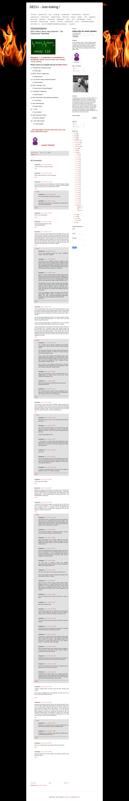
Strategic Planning (69, 21)
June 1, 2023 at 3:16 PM (46, 306)
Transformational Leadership (87, 21)
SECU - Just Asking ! (45, 7)
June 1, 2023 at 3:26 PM (50, 201)
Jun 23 (77, 165)
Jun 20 (77, 171)
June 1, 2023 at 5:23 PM (46, 488)
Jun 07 (77, 194)
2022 (75, 222)
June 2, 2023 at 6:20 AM (46, 702)
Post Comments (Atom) (42, 785)
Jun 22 (77, 167)
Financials (73, 17)
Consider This (86, 14)
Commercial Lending (76, 14)
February (77, 220)
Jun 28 (77, 157)
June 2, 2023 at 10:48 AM (50, 609)
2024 (75, 137)
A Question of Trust (42, 14)
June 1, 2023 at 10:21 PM (50, 467)
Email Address (75, 34)
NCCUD (68, 19)
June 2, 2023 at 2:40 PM (50, 272)
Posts (75, 68)
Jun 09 (77, 192)
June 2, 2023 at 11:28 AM (50, 663)
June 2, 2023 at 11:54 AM (50, 672)
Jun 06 (77, 196)
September (77, 146)
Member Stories (51, 19)
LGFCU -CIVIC (34, 19)
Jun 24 (77, 163)
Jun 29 (77, 155)
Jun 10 (77, 190)
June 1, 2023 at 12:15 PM (50, 194)
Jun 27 (77, 159)
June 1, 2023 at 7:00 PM (50, 439)
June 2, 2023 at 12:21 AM (50, 517)
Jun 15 (77, 180)
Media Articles (42, 19)
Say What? (52, 21)
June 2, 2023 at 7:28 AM (50, 570)
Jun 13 (77, 184)
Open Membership (81, 19)
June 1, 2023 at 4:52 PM (50, 389)
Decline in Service (45, 17)
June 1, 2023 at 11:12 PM (46, 502)
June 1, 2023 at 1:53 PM (46, 221)
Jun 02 (77, 202)
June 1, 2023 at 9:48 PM (50, 456)
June (76, 152)
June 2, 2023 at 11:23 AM (50, 646)
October (77, 144)
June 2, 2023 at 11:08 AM (46, 751)
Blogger (78, 797)
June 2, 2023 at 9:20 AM (50, 580)
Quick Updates (34, 21)
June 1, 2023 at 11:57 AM (46, 182)
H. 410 (85, 17)
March (76, 218)
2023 (75, 139)
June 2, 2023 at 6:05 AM (50, 529)
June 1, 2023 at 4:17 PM (50, 251)
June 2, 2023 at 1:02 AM (46, 686)
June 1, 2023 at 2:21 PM (46, 231)
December (77, 140)
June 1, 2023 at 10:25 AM (46, 164)
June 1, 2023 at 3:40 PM (46, 479)
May (76, 214)
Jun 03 (77, 200)
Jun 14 (77, 182)
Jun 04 (77, 198)
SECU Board (60, 21)
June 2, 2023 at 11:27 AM (50, 655)
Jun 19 (77, 173)
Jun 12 (77, 186)
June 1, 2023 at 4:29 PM (50, 371)
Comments (76, 70)
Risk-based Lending (43, 21)
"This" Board (33, 14)
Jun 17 (77, 177)
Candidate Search (66, 14)
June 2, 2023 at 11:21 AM (50, 634)
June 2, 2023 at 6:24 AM (50, 537)
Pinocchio (89, 19)
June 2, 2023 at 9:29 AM (50, 594)
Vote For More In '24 (35, 24)
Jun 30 (77, 154)
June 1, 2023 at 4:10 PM (50, 342)
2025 (75, 135)
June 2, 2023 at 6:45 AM (50, 560)
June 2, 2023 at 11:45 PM (50, 731)
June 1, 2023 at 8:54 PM (50, 450)
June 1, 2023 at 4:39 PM (50, 381)
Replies (37, 191)
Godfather (79, 17)
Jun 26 (77, 161)
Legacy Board (92, 17)
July (76, 150)
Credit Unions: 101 (35, 17)
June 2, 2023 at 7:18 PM (50, 723)
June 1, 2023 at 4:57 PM (50, 425)
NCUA (73, 19)
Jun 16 (77, 179)
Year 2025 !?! (72, 24)
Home (50, 783)
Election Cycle (66, 17)
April (76, 216)
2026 (75, 133)
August (76, 148)
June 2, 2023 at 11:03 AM (50, 626)
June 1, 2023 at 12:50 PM (46, 213)
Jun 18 (77, 175)
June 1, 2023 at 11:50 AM (46, 173)
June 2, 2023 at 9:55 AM (46, 743)
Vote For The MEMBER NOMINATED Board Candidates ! (54, 24)
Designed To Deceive (55, 17)
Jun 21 (77, 169)
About (50, 14)
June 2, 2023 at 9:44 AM (50, 602)
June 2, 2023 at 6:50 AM (50, 259)
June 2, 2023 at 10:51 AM (50, 618)
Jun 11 (77, 188)
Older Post (66, 783)
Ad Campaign (56, 14)
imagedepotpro (67, 797)
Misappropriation (60, 19)
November (77, 142)
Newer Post (33, 783)
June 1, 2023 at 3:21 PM (46, 402)
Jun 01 (77, 204)
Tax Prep (77, 21)
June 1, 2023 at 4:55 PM (50, 417)
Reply (35, 168)
